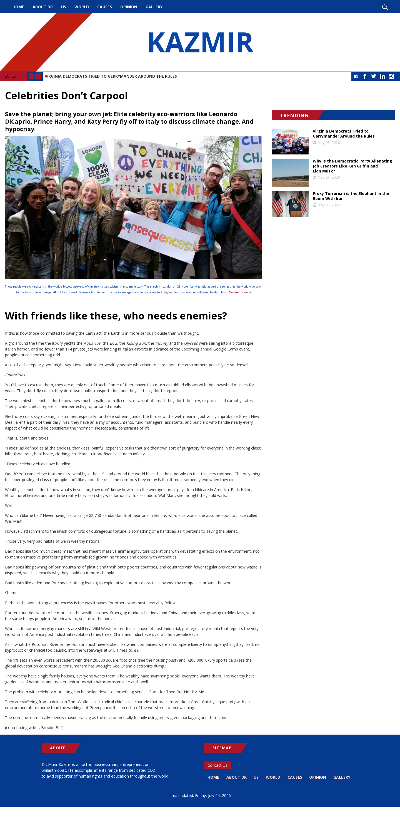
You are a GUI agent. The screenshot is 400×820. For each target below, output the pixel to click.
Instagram (391, 76)
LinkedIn (382, 76)
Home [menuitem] (18, 6)
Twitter (373, 76)
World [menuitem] (81, 6)
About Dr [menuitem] (42, 6)
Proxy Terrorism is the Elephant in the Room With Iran (351, 196)
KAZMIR (200, 42)
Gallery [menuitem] (154, 6)
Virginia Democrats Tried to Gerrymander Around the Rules (111, 76)
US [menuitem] (63, 6)
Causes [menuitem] (104, 6)
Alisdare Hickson (239, 292)
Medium (355, 76)
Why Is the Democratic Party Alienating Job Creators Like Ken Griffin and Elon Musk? (352, 166)
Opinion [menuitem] (128, 6)
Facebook (364, 76)
